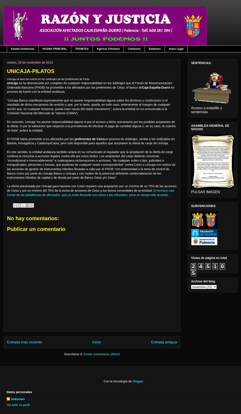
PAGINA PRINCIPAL (55, 48)
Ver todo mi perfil (18, 405)
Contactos (134, 48)
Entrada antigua (164, 342)
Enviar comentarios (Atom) (101, 354)
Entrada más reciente (24, 342)
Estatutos (155, 48)
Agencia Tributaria (108, 48)
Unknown (18, 399)
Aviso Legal (176, 48)
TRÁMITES (82, 48)
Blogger (138, 381)
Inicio (96, 342)
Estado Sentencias (22, 48)
